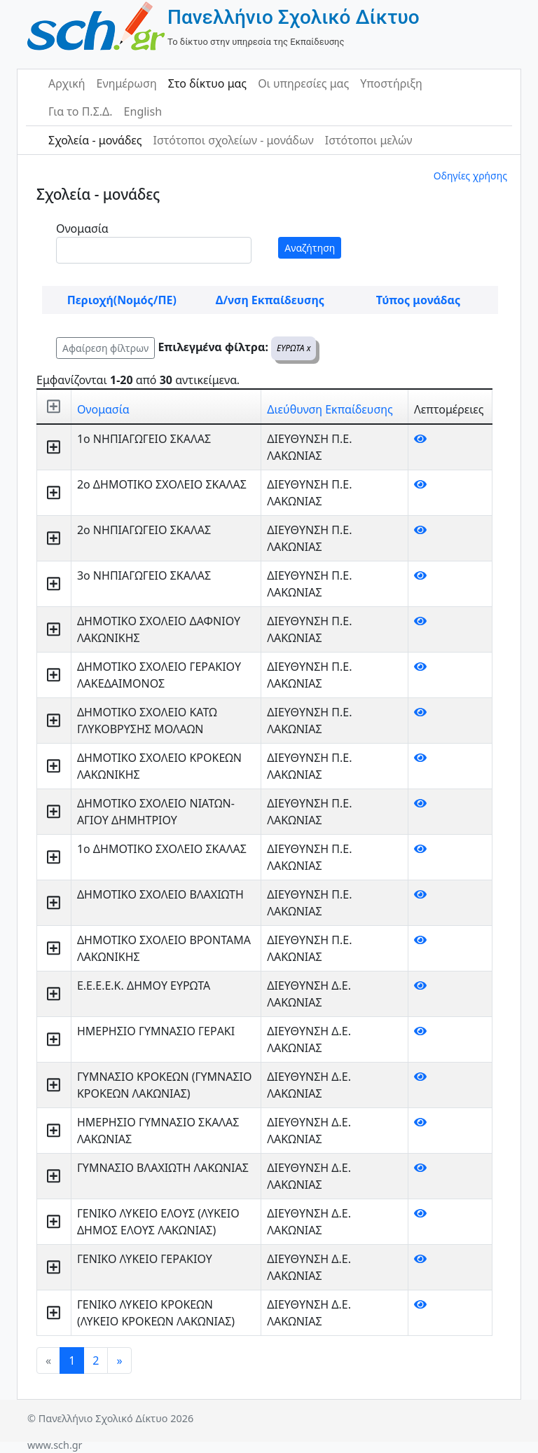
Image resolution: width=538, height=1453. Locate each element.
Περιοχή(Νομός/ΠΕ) (122, 300)
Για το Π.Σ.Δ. (80, 111)
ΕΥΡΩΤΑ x (293, 348)
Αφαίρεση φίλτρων (105, 348)
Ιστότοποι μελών (369, 140)
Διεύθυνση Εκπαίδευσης (329, 409)
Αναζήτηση (309, 247)
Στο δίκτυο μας (207, 83)
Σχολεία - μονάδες (95, 140)
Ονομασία (82, 228)
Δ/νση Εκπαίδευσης (270, 300)
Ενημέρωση (127, 83)
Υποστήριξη (391, 83)
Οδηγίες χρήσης (470, 175)
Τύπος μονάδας (418, 300)
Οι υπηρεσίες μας (303, 83)
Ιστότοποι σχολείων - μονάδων (233, 140)
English (143, 111)
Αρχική (66, 83)
